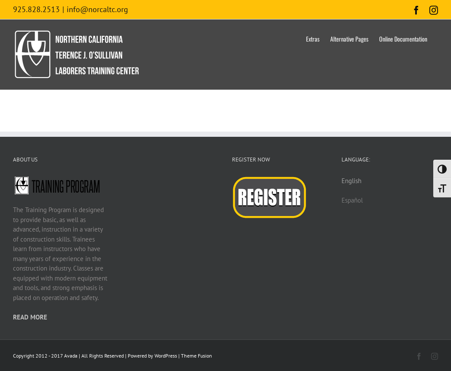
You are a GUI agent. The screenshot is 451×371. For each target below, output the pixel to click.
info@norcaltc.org (97, 9)
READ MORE (30, 317)
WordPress (166, 355)
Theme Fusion (196, 355)
